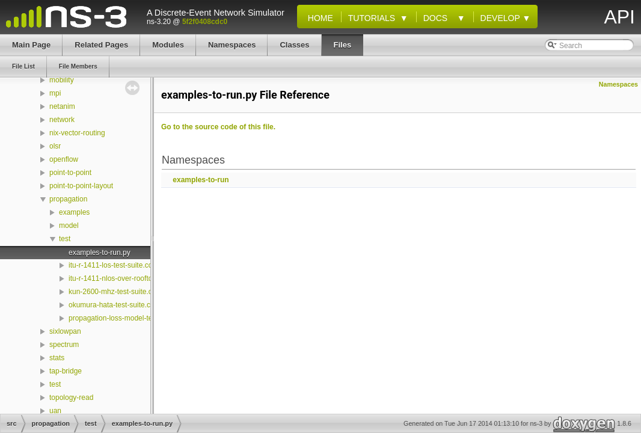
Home (318, 18)
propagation (68, 199)
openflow (63, 159)
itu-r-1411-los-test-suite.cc (110, 265)
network (62, 119)
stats (56, 358)
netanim (62, 106)
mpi (55, 93)
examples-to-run (200, 180)
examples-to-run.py (99, 252)
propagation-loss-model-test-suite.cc (127, 318)
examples (74, 212)
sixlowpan (65, 331)
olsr (55, 146)
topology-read (71, 397)
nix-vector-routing (77, 133)
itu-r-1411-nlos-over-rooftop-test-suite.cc (133, 278)
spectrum (64, 344)
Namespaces (618, 84)
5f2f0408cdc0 (204, 21)
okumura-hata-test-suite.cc (111, 305)
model (69, 225)
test (64, 239)
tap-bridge (65, 371)
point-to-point (70, 172)
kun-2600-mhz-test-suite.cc (112, 291)
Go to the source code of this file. (218, 127)
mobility (61, 80)
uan (55, 411)
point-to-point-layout (81, 186)
